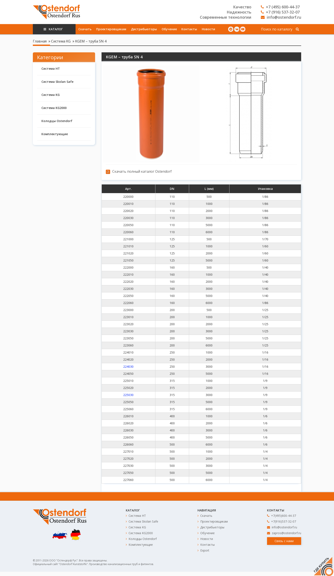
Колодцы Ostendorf (56, 121)
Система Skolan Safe (57, 82)
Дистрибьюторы (144, 29)
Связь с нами (284, 541)
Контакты (189, 29)
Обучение (169, 29)
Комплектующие (54, 134)
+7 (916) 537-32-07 (280, 12)
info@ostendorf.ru (281, 17)
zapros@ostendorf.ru (284, 533)
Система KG (61, 41)
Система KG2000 (54, 108)
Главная (40, 41)
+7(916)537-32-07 (281, 521)
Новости (208, 29)
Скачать (84, 29)
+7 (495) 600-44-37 (280, 6)
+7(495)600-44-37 (281, 516)
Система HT (50, 69)
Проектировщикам (111, 29)
